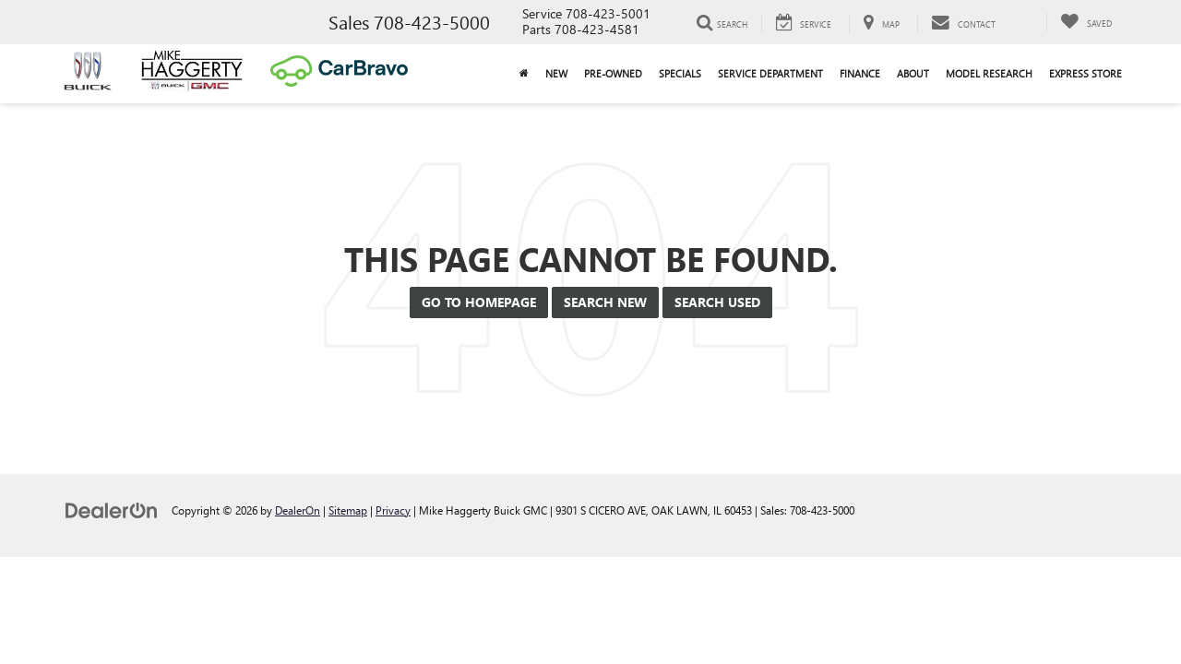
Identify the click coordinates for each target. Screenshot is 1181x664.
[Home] (524, 73)
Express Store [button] (1085, 73)
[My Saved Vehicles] (1086, 22)
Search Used (717, 302)
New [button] (556, 73)
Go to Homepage (479, 302)
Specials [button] (680, 73)
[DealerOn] (112, 509)
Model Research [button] (989, 73)
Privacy (393, 510)
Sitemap (347, 510)
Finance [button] (860, 73)
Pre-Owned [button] (613, 73)
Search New (605, 302)
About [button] (913, 73)
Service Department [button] (770, 73)
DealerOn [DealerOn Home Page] (297, 510)
